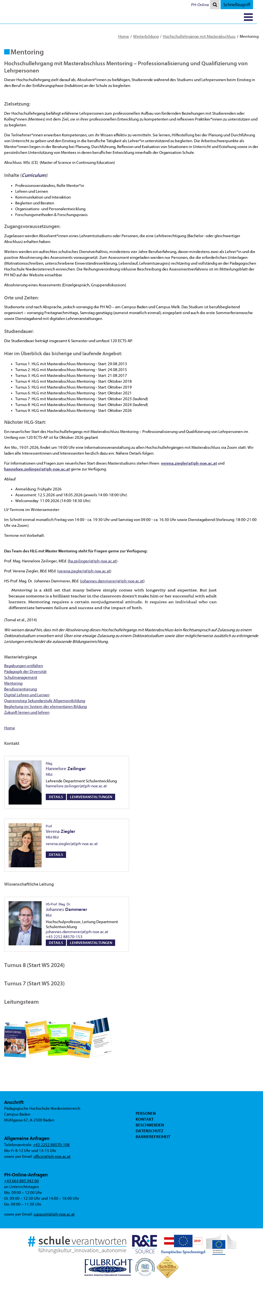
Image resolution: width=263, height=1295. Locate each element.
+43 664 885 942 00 (21, 1181)
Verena (60, 832)
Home (123, 36)
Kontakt (145, 1119)
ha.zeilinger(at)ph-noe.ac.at (92, 561)
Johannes (66, 910)
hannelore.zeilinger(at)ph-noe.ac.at (76, 786)
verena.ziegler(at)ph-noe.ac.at (84, 571)
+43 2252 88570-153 (64, 937)
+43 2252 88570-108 (51, 1145)
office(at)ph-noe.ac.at (52, 1156)
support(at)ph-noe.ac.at (54, 1214)
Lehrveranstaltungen (91, 797)
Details (56, 797)
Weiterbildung (146, 36)
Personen (146, 1113)
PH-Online (206, 4)
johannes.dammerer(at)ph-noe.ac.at (112, 581)
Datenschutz (149, 1130)
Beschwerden (150, 1125)
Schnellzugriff (242, 4)
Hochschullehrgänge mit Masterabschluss (199, 36)
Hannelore (66, 769)
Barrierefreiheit (153, 1136)
